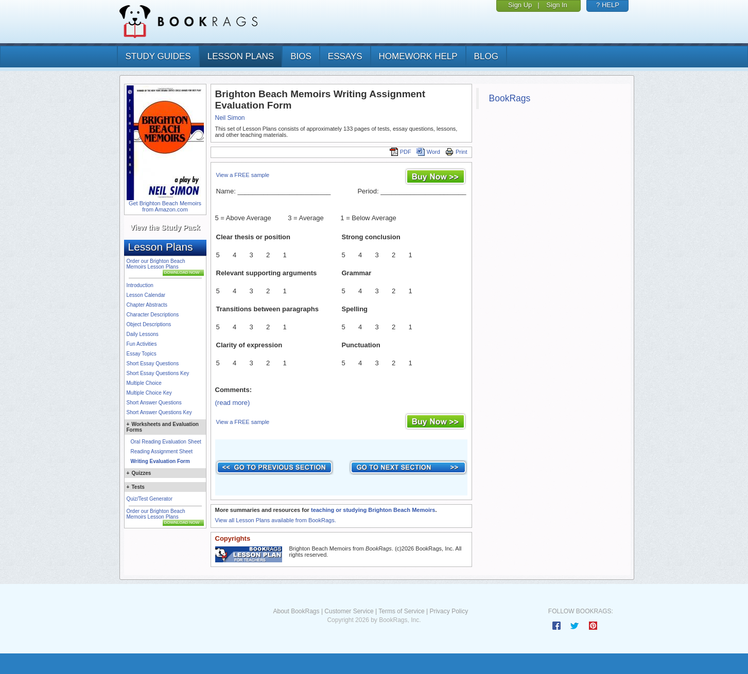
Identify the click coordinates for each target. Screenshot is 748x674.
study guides (158, 56)
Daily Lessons (143, 334)
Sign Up (520, 5)
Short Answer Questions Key (159, 412)
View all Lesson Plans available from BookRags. (275, 520)
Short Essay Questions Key (158, 373)
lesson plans (240, 56)
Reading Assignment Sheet (162, 451)
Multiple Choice (144, 383)
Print (456, 152)
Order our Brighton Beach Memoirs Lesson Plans (156, 264)
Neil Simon (230, 117)
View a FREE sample (243, 175)
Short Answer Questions (154, 402)
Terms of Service (401, 611)
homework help (418, 56)
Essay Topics (141, 354)
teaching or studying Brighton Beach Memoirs (373, 510)
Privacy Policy (448, 611)
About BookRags (296, 611)
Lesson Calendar (146, 295)
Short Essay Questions (153, 363)
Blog (486, 56)
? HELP (607, 5)
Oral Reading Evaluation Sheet (166, 442)
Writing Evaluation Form (160, 461)
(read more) (232, 402)
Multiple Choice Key (149, 393)
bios (300, 56)
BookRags (510, 98)
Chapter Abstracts (147, 305)
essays (345, 56)
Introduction (140, 285)
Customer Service (348, 611)
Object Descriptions (149, 324)
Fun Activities (142, 344)
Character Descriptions (153, 314)
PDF (400, 152)
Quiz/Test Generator (149, 499)
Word (428, 152)
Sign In (556, 5)
